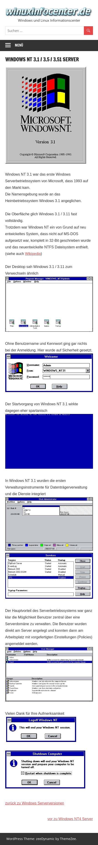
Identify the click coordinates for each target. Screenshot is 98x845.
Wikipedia (33, 254)
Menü (19, 45)
